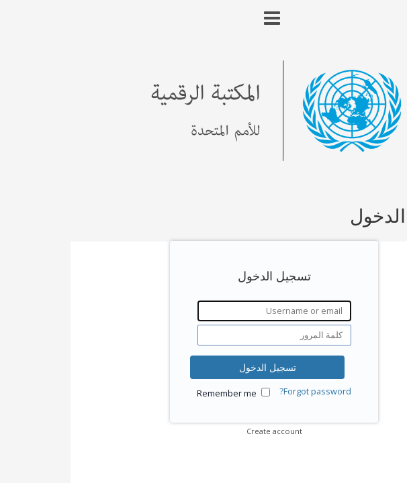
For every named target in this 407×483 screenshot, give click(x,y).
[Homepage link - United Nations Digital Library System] (204, 157)
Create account (204, 431)
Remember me (156, 393)
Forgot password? (245, 391)
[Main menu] (203, 12)
